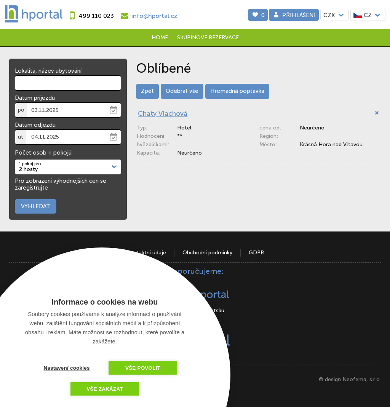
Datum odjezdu (35, 124)
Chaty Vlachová (162, 113)
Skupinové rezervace (208, 37)
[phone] (90, 15)
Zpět (147, 91)
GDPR (256, 252)
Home (160, 37)
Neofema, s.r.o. (361, 379)
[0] (258, 15)
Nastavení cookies (66, 368)
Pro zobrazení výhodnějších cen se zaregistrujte (60, 184)
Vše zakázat (104, 389)
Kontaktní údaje (146, 252)
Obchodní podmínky (207, 252)
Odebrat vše (182, 91)
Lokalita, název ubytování (48, 70)
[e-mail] (148, 15)
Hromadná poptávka (237, 91)
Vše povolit (142, 368)
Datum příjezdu (35, 97)
